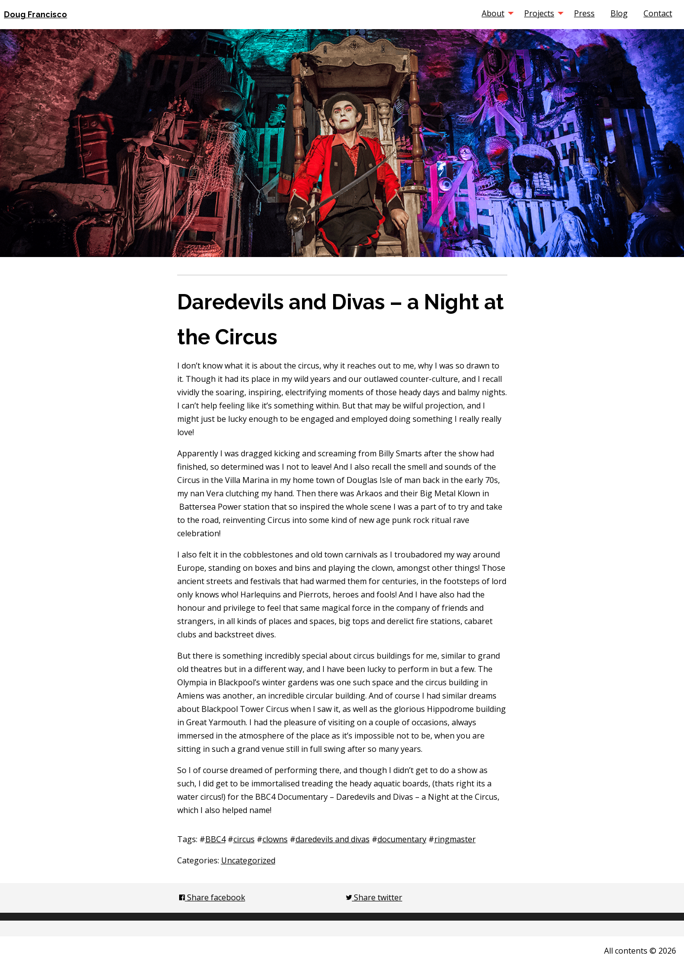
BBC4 (215, 839)
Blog (619, 13)
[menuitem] (495, 13)
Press (584, 13)
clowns (275, 839)
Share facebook (212, 897)
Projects (539, 13)
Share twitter (374, 897)
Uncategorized (248, 860)
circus (244, 839)
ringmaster (455, 839)
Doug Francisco (35, 14)
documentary (402, 839)
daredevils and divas (333, 839)
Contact (658, 13)
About (493, 13)
